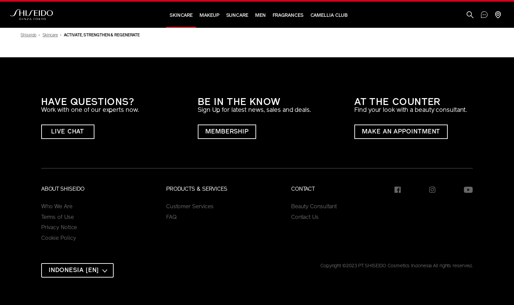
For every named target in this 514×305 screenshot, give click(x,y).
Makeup (209, 15)
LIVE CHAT (67, 132)
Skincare (181, 15)
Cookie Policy (58, 238)
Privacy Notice (59, 228)
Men (260, 15)
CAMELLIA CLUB (329, 15)
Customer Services (190, 207)
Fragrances (288, 15)
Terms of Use (57, 217)
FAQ (171, 217)
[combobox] (77, 270)
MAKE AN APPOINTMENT (401, 132)
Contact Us (305, 217)
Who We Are (56, 207)
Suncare (237, 15)
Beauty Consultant (314, 207)
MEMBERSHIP (227, 132)
